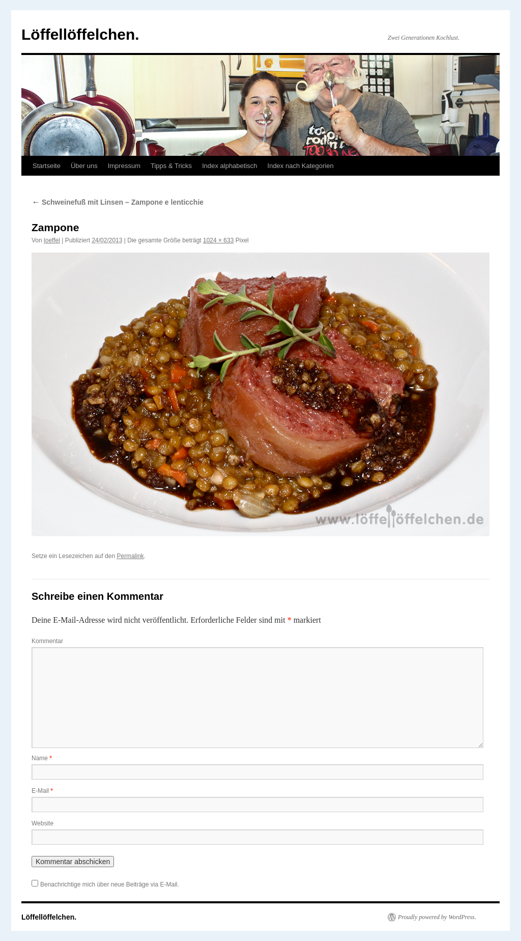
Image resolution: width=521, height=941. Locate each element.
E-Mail (42, 790)
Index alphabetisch (229, 166)
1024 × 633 (218, 240)
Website (42, 823)
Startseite (47, 166)
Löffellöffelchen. (80, 34)
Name (42, 758)
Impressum (124, 166)
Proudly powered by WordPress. (437, 917)
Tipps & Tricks (171, 166)
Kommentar (47, 641)
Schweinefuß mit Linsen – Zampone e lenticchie (118, 202)
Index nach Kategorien (301, 166)
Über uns (84, 166)
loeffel (52, 240)
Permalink (130, 556)
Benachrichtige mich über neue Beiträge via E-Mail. (109, 884)
